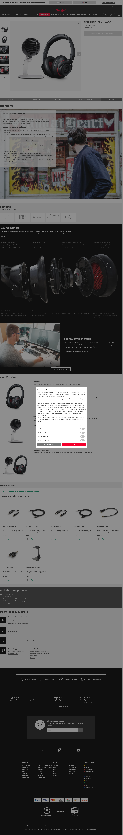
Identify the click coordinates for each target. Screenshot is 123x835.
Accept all (73, 444)
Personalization (42, 436)
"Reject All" (53, 403)
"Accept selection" (42, 415)
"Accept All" (54, 409)
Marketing (41, 432)
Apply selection (49, 444)
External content (42, 440)
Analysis (40, 429)
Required (40, 425)
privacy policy (75, 419)
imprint (39, 421)
